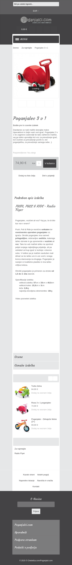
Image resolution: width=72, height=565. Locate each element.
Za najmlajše (20, 449)
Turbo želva (36, 386)
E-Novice (36, 499)
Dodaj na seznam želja (41, 393)
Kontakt (35, 486)
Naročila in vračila (45, 480)
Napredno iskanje (26, 480)
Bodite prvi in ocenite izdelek (25, 125)
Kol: (34, 163)
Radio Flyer (20, 453)
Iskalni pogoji (43, 474)
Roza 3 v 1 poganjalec (41, 403)
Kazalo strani (28, 474)
